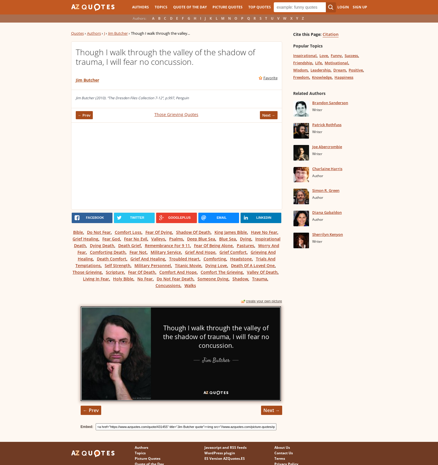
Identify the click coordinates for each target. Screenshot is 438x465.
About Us (282, 447)
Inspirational (305, 55)
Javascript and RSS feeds (225, 447)
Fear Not (138, 252)
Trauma (259, 279)
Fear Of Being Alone (213, 245)
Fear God (111, 239)
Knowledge (322, 77)
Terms (279, 458)
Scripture (115, 272)
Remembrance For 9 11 (167, 245)
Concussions (168, 285)
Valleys (158, 239)
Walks (190, 285)
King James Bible (231, 232)
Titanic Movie (188, 265)
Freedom (301, 77)
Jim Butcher (118, 33)
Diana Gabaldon (327, 212)
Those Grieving (87, 272)
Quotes (77, 33)
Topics (161, 7)
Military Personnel (152, 265)
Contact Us (283, 453)
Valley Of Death (262, 272)
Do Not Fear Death (175, 279)
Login (343, 7)
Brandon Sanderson (330, 102)
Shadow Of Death (193, 232)
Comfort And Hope (178, 272)
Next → (268, 115)
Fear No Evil (135, 239)
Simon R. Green (325, 190)
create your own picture (264, 301)
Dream (339, 70)
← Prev (84, 115)
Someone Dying (212, 279)
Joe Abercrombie (327, 146)
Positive (356, 70)
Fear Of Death (141, 272)
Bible (78, 232)
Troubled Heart (184, 259)
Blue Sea (227, 239)
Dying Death (102, 245)
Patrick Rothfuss (326, 124)
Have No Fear (264, 232)
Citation (331, 34)
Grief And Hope (200, 252)
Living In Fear (96, 279)
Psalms (176, 239)
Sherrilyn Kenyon (327, 234)
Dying (245, 239)
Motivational (336, 62)
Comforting (215, 259)
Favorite (270, 77)
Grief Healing (85, 239)
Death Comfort (111, 259)
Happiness (343, 77)
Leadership (320, 70)
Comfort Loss (128, 232)
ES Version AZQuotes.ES (224, 458)
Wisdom (300, 70)
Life (318, 62)
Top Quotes (259, 7)
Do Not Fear (99, 232)
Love (323, 55)
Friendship (302, 62)
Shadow (240, 279)
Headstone (241, 259)
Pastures (245, 245)
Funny (336, 55)
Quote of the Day (190, 7)
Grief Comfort (233, 252)
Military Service (166, 252)
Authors (140, 7)
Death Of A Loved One (253, 265)
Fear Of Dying (158, 232)
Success (351, 55)
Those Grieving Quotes (176, 114)
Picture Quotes (227, 7)
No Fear (145, 279)
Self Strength (117, 265)
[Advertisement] (176, 166)
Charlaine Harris (327, 168)
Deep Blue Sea (201, 239)
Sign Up (360, 7)
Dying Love (216, 265)
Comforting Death (107, 252)
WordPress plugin (219, 453)
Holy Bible (123, 279)
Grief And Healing (147, 259)
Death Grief (129, 245)
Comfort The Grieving (222, 272)
